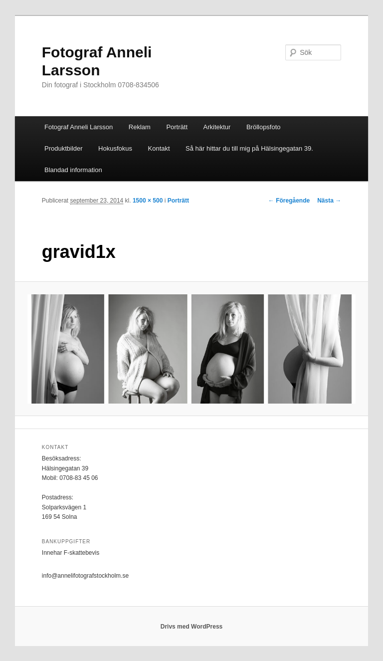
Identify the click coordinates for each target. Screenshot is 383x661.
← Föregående (289, 200)
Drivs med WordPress (192, 626)
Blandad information (73, 170)
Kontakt (159, 148)
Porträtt (177, 127)
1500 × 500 (148, 200)
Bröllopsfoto (263, 127)
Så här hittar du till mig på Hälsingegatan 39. (249, 148)
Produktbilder (63, 148)
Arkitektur (217, 127)
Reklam (140, 127)
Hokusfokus (115, 148)
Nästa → (329, 200)
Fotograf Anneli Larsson (78, 127)
